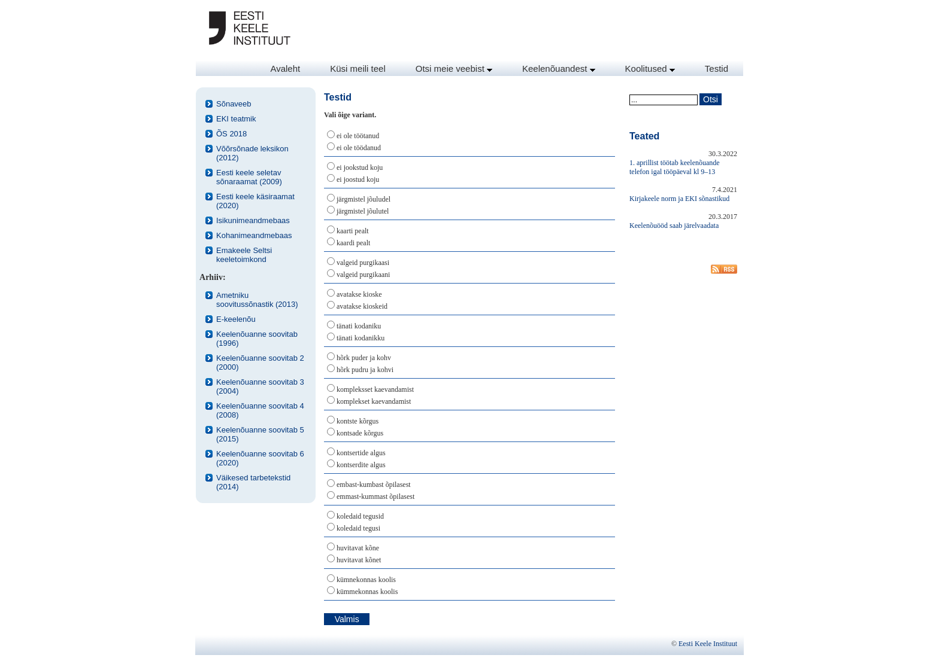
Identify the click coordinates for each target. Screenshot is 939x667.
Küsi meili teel (358, 68)
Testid (716, 68)
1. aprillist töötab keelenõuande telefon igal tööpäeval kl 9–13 (674, 167)
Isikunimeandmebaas (253, 220)
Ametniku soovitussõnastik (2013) (257, 300)
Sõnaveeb (234, 103)
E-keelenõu (236, 319)
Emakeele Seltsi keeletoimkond (244, 255)
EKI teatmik (236, 118)
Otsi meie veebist (454, 68)
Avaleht (285, 68)
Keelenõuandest (558, 68)
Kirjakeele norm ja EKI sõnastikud (679, 198)
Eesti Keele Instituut (707, 643)
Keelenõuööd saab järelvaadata (674, 225)
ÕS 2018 (231, 133)
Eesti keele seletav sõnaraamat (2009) (249, 177)
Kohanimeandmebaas (254, 235)
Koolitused (650, 68)
